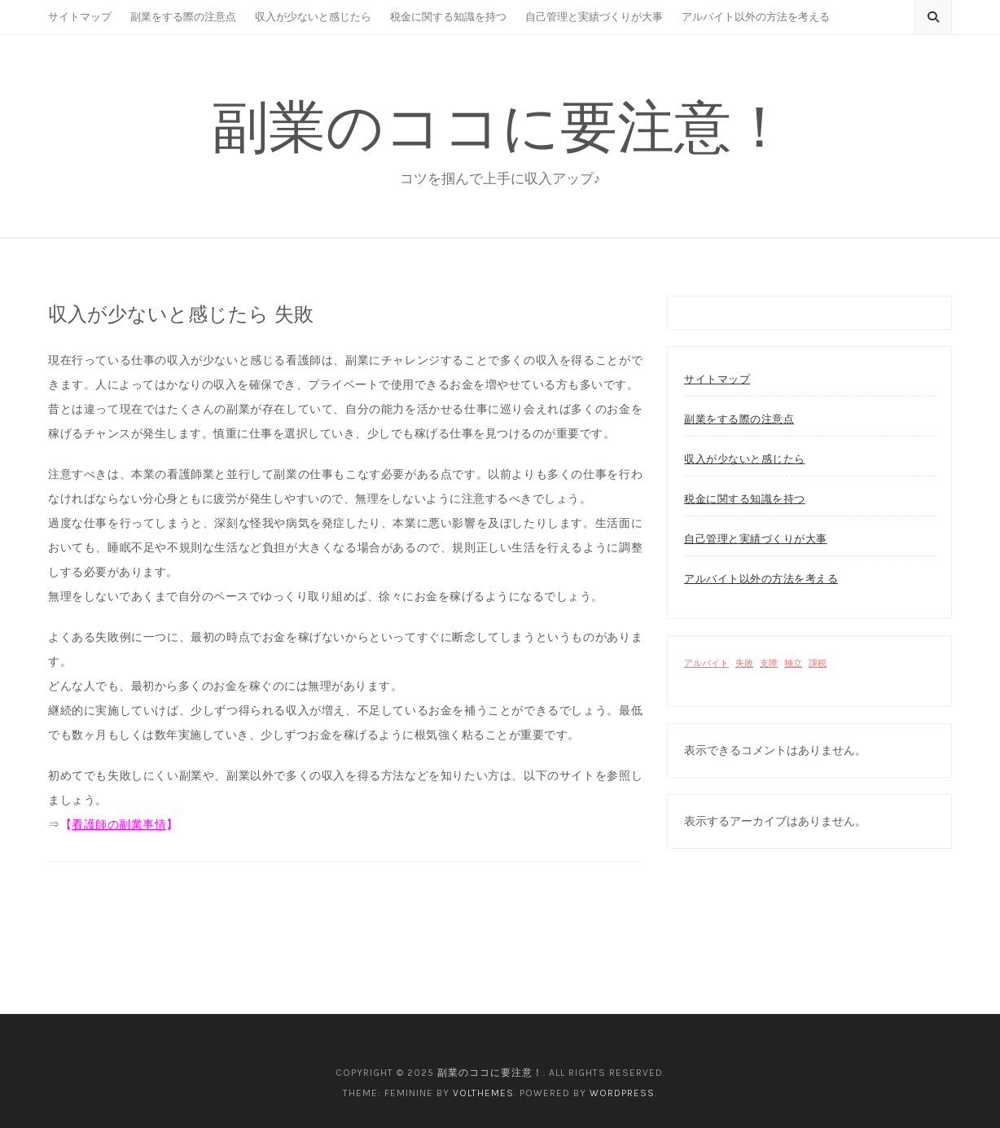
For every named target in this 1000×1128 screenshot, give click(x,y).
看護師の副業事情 (119, 825)
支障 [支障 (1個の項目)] (769, 663)
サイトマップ (80, 17)
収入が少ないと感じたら (313, 17)
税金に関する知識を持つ (448, 17)
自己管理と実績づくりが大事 (594, 17)
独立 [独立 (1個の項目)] (793, 663)
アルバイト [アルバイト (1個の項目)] (706, 663)
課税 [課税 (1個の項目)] (818, 663)
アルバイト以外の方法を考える (756, 17)
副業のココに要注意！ (500, 127)
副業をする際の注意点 (183, 17)
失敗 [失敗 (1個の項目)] (744, 663)
